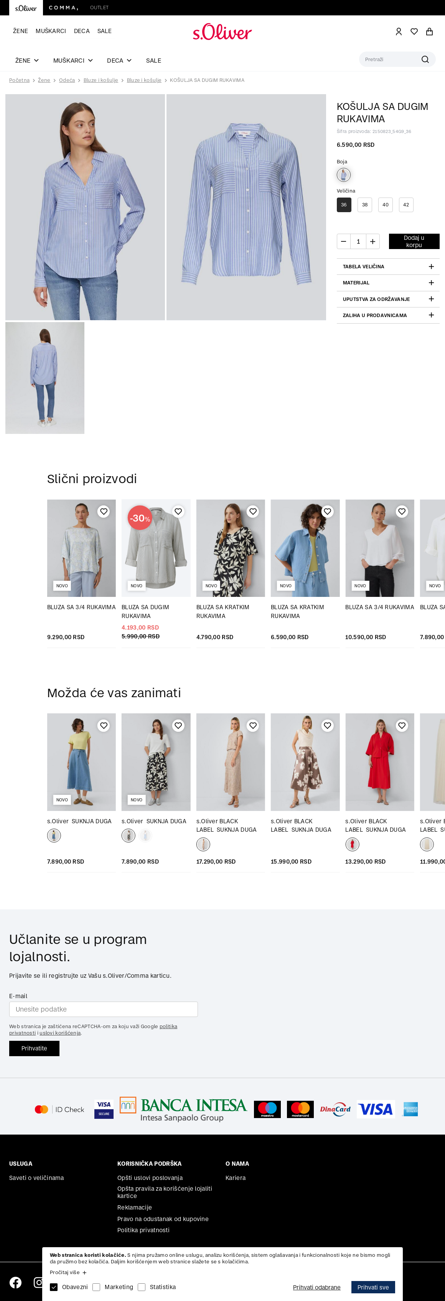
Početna (19, 80)
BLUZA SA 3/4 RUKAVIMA (81, 607)
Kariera (236, 1177)
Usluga (20, 1163)
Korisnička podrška (149, 1163)
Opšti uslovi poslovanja (150, 1177)
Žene (20, 31)
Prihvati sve (373, 1287)
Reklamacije (134, 1207)
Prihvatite (34, 1048)
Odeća (67, 80)
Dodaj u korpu (414, 241)
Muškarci (51, 31)
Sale (104, 31)
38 (365, 204)
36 (344, 204)
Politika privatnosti (143, 1230)
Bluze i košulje (101, 80)
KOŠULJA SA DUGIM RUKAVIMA (207, 80)
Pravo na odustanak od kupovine (163, 1219)
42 (406, 204)
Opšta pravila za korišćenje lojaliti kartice (164, 1192)
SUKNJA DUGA (79, 821)
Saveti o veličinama (36, 1177)
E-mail (18, 996)
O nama (237, 1163)
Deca (82, 31)
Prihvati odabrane (317, 1287)
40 (385, 204)
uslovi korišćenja (60, 1033)
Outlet (99, 7)
